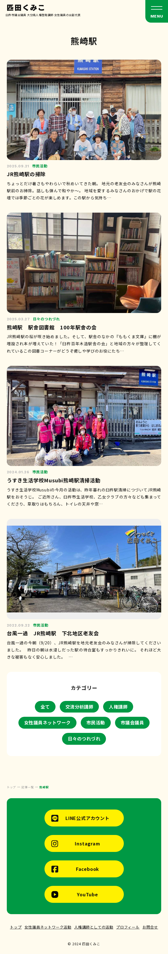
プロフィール (128, 927)
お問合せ (150, 927)
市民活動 (95, 722)
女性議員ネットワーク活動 (47, 927)
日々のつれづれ (84, 738)
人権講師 (118, 706)
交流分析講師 (79, 706)
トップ (16, 927)
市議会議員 (132, 722)
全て (45, 706)
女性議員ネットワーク (47, 722)
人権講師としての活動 (93, 927)
